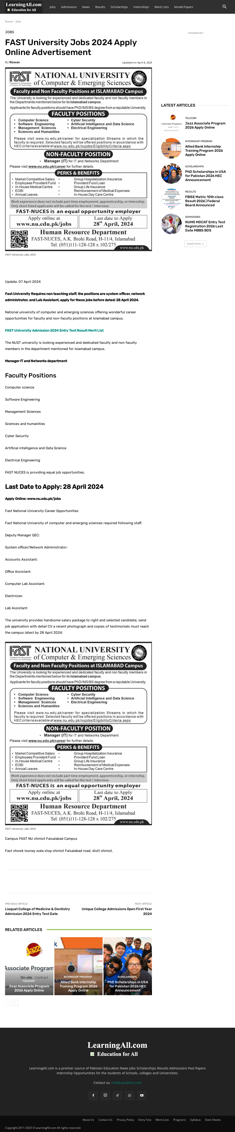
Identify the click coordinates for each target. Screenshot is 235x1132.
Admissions (69, 7)
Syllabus (195, 1120)
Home (9, 21)
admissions (192, 217)
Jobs (53, 7)
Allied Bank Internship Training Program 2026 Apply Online (78, 986)
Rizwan (14, 62)
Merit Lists (161, 7)
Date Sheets (213, 1120)
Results (100, 7)
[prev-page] (8, 1003)
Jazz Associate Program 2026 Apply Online (29, 988)
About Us (88, 1120)
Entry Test (144, 1120)
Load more (195, 243)
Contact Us (105, 1120)
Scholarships (119, 7)
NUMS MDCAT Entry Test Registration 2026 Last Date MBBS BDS (205, 226)
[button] (224, 7)
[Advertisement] (195, 64)
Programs (179, 1120)
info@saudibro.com (127, 1082)
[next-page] (15, 1003)
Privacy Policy (125, 1120)
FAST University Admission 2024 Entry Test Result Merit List (54, 330)
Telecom (29, 981)
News (86, 7)
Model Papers (183, 7)
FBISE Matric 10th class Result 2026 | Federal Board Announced (204, 201)
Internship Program (78, 977)
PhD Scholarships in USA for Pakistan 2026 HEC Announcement (127, 986)
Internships (141, 7)
